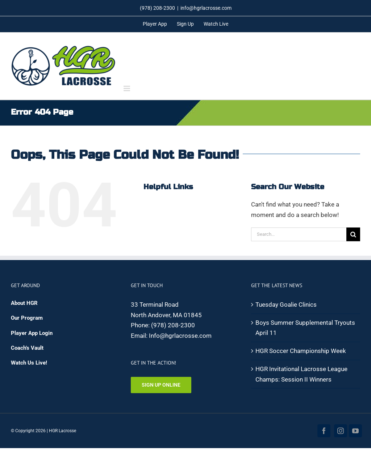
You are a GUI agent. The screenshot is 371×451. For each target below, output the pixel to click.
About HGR (24, 303)
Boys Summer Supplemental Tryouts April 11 (305, 328)
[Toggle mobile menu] (127, 88)
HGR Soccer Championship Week (300, 350)
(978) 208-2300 (173, 325)
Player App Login (32, 333)
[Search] (353, 234)
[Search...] (298, 234)
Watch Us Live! (29, 362)
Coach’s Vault (27, 348)
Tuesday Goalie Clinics (286, 304)
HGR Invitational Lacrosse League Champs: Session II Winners (301, 374)
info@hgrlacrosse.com (206, 8)
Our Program (27, 318)
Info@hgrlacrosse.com (180, 335)
